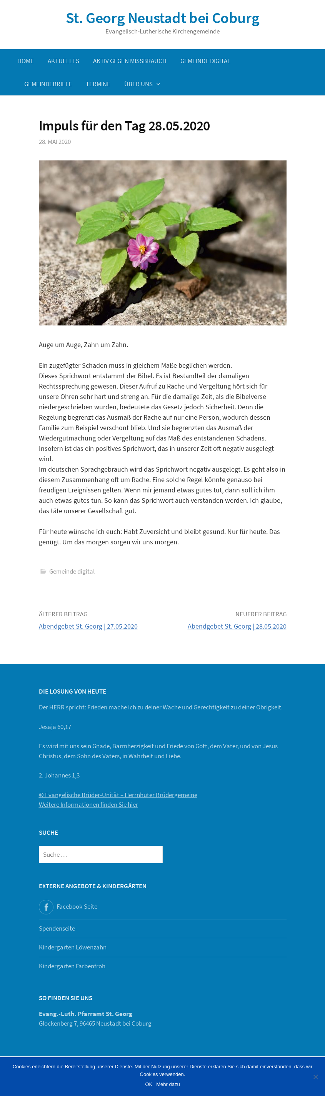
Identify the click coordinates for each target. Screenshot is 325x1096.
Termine (98, 84)
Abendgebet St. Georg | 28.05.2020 (237, 626)
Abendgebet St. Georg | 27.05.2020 (88, 626)
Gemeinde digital (205, 61)
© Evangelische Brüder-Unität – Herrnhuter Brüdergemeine (118, 795)
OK (148, 1084)
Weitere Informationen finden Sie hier (88, 804)
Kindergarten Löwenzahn (73, 947)
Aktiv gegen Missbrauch (130, 61)
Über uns (138, 84)
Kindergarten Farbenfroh (72, 966)
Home (25, 61)
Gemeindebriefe (48, 84)
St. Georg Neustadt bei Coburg (162, 17)
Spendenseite (57, 928)
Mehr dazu (168, 1084)
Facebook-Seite (77, 906)
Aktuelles (63, 61)
